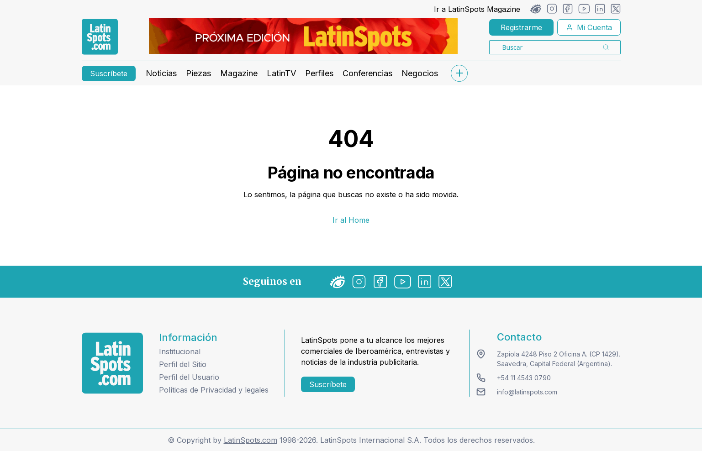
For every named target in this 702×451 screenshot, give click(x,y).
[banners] (303, 36)
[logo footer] (112, 363)
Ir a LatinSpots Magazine (477, 9)
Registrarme (521, 27)
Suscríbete (108, 73)
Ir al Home (351, 220)
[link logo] (100, 37)
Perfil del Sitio (182, 364)
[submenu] (459, 73)
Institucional (180, 351)
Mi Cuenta (589, 27)
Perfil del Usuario (189, 377)
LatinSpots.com (250, 440)
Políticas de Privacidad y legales (214, 389)
